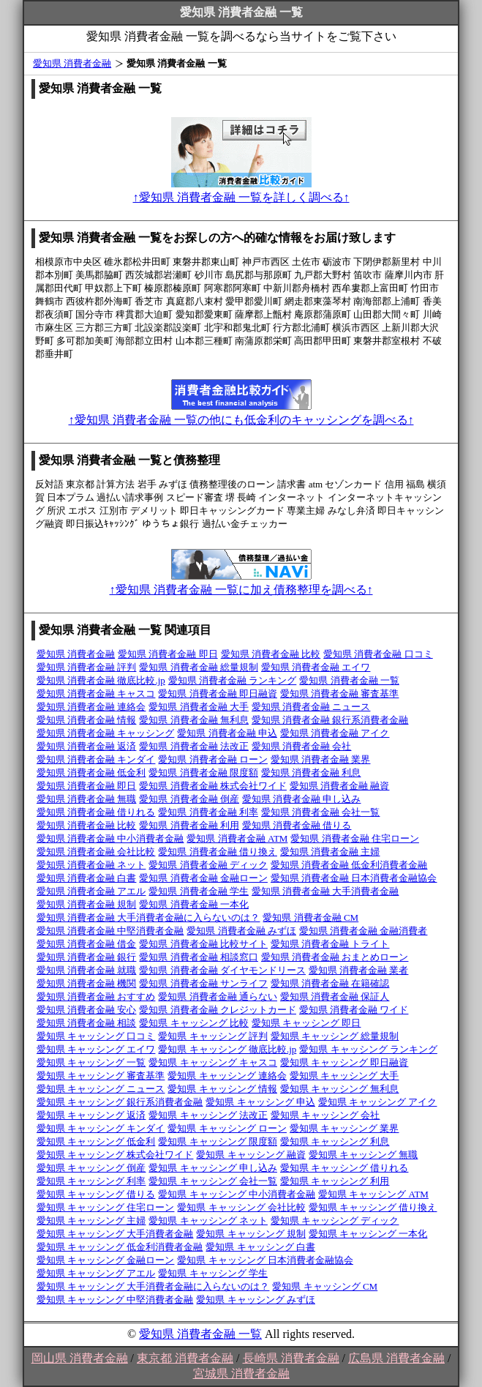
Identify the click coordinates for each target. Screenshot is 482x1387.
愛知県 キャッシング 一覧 (91, 1062)
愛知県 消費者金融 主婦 (330, 851)
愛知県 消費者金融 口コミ (378, 653)
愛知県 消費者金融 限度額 (203, 772)
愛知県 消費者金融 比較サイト (203, 943)
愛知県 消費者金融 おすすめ (96, 996)
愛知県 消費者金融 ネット (91, 864)
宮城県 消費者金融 (241, 1373)
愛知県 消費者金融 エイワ (316, 667)
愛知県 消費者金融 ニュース (311, 706)
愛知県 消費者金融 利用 (189, 825)
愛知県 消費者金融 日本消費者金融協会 (354, 877)
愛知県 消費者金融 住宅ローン (354, 838)
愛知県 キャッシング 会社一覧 (212, 1180)
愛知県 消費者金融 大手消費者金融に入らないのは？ (148, 917)
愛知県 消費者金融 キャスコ (96, 693)
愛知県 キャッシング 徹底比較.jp (227, 1049)
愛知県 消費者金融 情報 (87, 719)
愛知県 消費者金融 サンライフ (203, 983)
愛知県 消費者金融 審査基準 (339, 693)
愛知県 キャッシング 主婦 (91, 1220)
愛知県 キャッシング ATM (373, 1194)
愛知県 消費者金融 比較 (271, 653)
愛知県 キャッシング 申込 (260, 1101)
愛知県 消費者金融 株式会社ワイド (213, 785)
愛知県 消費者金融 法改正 (194, 746)
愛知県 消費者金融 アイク (335, 733)
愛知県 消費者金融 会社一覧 (320, 812)
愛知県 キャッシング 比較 (194, 1022)
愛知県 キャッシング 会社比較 (241, 1207)
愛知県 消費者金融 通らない (217, 996)
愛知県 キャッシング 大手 (344, 1075)
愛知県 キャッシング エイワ (96, 1049)
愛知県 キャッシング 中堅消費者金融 (115, 1299)
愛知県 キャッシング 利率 (91, 1180)
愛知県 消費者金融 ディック (208, 864)
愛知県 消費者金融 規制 (87, 904)
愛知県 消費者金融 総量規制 (198, 667)
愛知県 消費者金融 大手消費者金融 (325, 891)
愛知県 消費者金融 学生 (198, 891)
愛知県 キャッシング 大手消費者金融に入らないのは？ (153, 1286)
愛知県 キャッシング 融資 (251, 1154)
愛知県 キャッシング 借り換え (373, 1207)
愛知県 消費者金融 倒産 (189, 798)
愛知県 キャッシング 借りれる (344, 1167)
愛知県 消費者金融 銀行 (87, 957)
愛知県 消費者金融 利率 (208, 812)
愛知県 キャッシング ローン (227, 1128)
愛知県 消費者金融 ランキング (232, 680)
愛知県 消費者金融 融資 (340, 785)
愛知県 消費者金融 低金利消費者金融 (349, 864)
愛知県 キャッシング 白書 (260, 1246)
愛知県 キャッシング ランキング (368, 1049)
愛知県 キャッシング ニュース (101, 1088)
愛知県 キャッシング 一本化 (368, 1233)
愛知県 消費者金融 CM (310, 917)
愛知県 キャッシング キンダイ (101, 1128)
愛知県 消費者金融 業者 (359, 970)
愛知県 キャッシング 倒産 (91, 1167)
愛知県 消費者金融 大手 (198, 706)
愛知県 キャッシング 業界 (344, 1128)
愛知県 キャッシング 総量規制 (335, 1036)
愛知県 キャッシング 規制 (251, 1233)
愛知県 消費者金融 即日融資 (217, 693)
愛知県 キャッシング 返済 (91, 1115)
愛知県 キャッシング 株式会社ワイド (115, 1154)
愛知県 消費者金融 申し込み (301, 798)
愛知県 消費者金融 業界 (321, 759)
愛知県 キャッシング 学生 (213, 1273)
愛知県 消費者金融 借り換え (217, 851)
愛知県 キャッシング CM (324, 1286)
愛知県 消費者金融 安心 (87, 1009)
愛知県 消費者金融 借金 (87, 943)
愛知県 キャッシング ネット (208, 1220)
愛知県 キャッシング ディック (335, 1220)
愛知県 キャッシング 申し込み (212, 1167)
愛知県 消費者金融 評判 (87, 667)
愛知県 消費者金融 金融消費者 (363, 930)
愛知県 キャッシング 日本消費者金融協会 (265, 1260)
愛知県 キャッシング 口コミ (96, 1036)
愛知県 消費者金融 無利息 (194, 719)
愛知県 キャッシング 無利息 (339, 1088)
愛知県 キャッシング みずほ (255, 1299)
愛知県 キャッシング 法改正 (208, 1115)
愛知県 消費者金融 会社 (302, 746)
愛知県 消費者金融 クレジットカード (217, 1009)
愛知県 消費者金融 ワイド (354, 1009)
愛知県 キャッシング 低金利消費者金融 (120, 1246)
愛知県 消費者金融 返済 (87, 746)
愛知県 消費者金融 (72, 63)
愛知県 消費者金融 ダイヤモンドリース (222, 970)
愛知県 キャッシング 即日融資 (344, 1062)
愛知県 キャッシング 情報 (222, 1088)
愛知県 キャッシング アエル (96, 1273)
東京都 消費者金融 (185, 1358)
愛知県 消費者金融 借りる (297, 825)
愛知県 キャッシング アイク (377, 1101)
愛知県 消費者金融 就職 (87, 970)
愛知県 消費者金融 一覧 (349, 680)
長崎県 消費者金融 (291, 1358)
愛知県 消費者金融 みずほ (241, 930)
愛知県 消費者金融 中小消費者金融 (110, 838)
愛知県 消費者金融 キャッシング (106, 733)
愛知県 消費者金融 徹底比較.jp (101, 680)
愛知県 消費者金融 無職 (87, 798)
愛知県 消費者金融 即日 (168, 653)
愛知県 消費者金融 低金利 (91, 772)
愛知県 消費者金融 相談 (87, 1022)
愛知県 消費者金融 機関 (87, 983)
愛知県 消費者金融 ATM (237, 838)
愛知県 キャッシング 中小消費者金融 (236, 1194)
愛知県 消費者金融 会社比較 (96, 851)
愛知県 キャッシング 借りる (96, 1194)
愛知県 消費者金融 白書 (87, 877)
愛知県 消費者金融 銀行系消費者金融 (330, 719)
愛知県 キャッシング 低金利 (96, 1141)
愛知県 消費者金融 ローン (213, 759)
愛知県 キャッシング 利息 (335, 1141)
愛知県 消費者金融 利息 (311, 772)
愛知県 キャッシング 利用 (335, 1180)
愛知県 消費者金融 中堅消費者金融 (110, 930)
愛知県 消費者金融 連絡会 (91, 706)
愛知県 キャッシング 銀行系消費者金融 (120, 1101)
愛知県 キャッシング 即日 (306, 1022)
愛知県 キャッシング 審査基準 (101, 1075)
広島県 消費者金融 (396, 1358)
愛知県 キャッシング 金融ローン (106, 1260)
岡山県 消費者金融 (79, 1358)
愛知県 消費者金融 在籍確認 (330, 983)
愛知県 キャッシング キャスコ (212, 1062)
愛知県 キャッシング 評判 (213, 1036)
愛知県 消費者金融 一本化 (194, 904)
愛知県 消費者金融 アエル (91, 891)
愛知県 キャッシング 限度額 (217, 1141)
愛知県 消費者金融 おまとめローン (335, 957)
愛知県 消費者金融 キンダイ (96, 759)
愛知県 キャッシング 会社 (325, 1115)
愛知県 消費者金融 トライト (330, 943)
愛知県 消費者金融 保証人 (335, 996)
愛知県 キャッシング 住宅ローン (106, 1207)
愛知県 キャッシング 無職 (363, 1154)
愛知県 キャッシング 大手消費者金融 (115, 1233)
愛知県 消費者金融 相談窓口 (198, 957)
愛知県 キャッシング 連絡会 (227, 1075)
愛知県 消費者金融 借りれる (96, 812)
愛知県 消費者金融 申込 (227, 733)
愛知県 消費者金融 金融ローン (203, 877)
